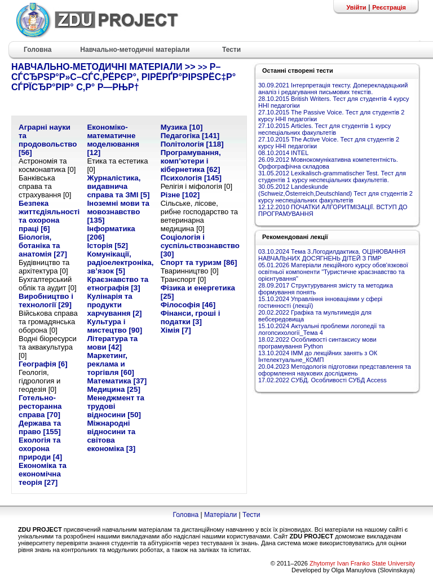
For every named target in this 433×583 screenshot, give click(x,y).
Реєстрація (389, 7)
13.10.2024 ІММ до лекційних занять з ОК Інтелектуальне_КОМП (317, 356)
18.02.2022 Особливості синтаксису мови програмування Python (317, 343)
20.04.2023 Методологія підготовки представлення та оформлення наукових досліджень (334, 370)
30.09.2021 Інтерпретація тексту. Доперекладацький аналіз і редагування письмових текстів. (333, 88)
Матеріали (220, 515)
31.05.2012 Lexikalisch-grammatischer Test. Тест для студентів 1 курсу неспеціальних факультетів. (332, 176)
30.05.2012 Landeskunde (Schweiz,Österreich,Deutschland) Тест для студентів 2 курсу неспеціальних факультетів (335, 193)
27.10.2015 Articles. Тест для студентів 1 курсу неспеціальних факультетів (324, 129)
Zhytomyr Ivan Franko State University (362, 563)
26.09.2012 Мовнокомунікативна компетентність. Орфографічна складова (328, 163)
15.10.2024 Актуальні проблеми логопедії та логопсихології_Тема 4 (321, 329)
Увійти (356, 7)
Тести (251, 515)
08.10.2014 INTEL (283, 152)
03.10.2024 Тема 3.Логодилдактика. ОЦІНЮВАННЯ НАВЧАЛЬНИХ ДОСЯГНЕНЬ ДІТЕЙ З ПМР (331, 255)
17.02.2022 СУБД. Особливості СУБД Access (322, 380)
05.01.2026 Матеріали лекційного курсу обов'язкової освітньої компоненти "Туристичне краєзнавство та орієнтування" (333, 272)
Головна (185, 515)
